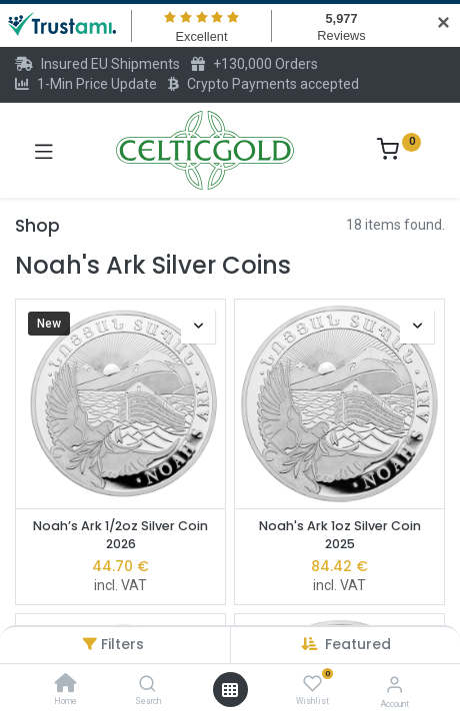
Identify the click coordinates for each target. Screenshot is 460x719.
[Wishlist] (312, 684)
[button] (358, 644)
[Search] (147, 685)
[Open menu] (230, 690)
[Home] (66, 685)
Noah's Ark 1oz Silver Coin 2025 (340, 534)
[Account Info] (394, 684)
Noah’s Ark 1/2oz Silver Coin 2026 (120, 534)
